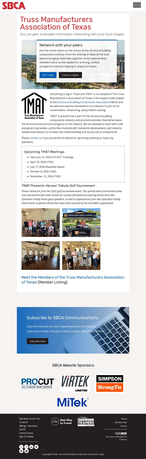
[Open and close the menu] (84, 5)
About (124, 418)
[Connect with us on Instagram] (36, 447)
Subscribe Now (37, 341)
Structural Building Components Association (83, 102)
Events (124, 425)
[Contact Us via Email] (26, 451)
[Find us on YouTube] (21, 451)
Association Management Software (116, 436)
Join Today (48, 75)
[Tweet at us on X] (26, 447)
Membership (121, 422)
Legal (101, 454)
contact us (36, 138)
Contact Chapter (70, 75)
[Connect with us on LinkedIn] (31, 447)
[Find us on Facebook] (21, 447)
